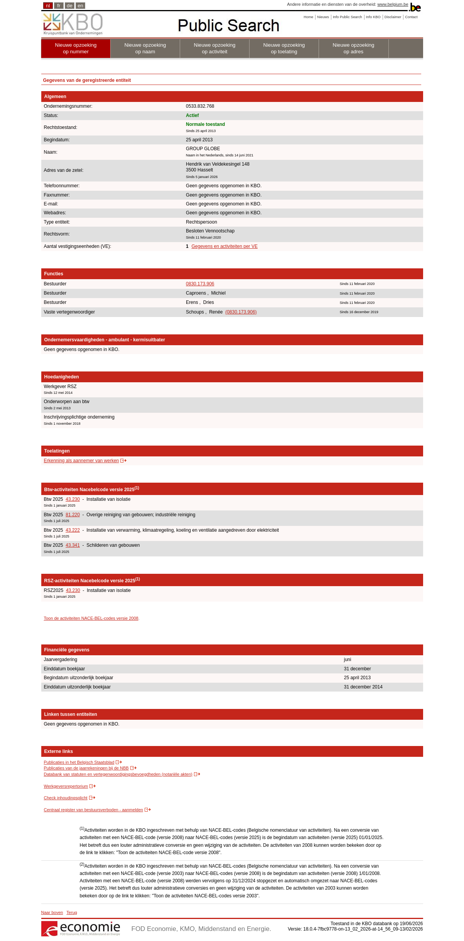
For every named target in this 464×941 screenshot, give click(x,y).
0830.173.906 (200, 284)
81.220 (73, 514)
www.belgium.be (392, 4)
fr (58, 5)
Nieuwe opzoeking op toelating (284, 48)
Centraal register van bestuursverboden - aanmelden (93, 809)
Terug (71, 912)
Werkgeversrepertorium (66, 786)
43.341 (73, 545)
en (80, 5)
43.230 (73, 499)
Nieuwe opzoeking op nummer (76, 48)
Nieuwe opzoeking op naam (145, 48)
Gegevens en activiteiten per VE (224, 246)
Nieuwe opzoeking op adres (354, 48)
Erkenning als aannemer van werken (81, 460)
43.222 (73, 530)
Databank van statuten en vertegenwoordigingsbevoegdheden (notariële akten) (118, 774)
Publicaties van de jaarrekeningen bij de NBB (86, 768)
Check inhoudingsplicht (66, 797)
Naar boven (52, 912)
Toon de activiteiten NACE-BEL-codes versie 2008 (91, 618)
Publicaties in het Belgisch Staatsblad (79, 762)
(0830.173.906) (240, 312)
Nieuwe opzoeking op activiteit (215, 48)
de (70, 5)
